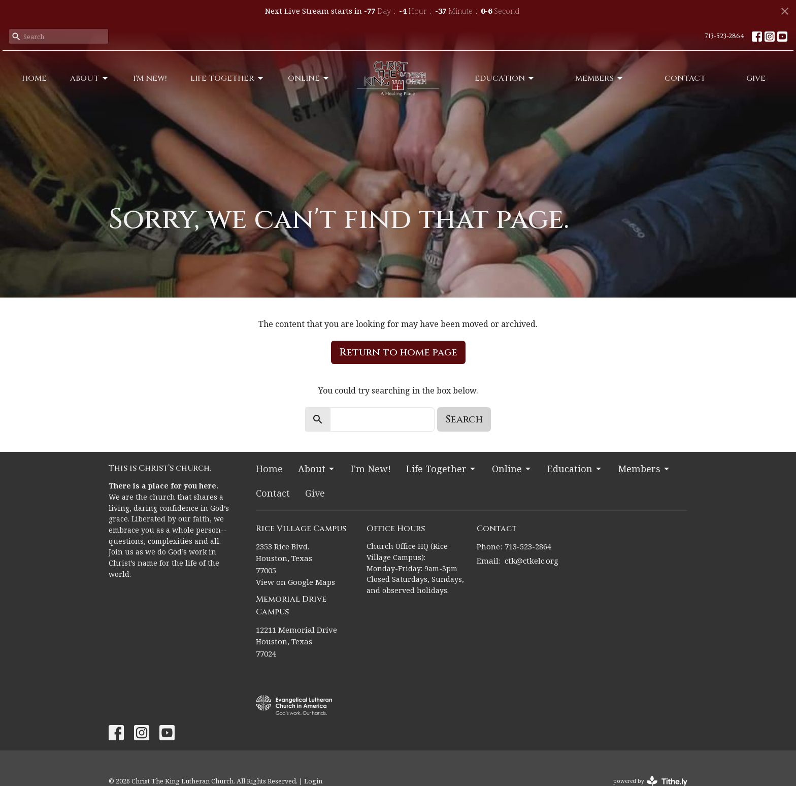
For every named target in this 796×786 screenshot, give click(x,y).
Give (756, 78)
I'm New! (150, 78)
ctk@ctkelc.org (531, 560)
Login (313, 780)
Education (505, 78)
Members (599, 78)
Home (34, 78)
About (89, 78)
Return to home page (398, 352)
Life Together (227, 78)
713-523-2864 (724, 36)
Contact (685, 78)
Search (464, 419)
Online (309, 78)
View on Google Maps (295, 582)
